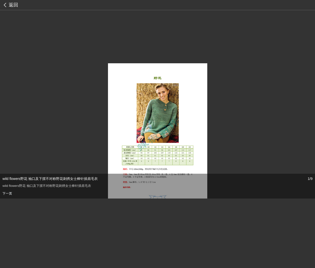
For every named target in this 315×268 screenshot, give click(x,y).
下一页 (7, 193)
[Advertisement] (149, 233)
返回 (13, 4)
